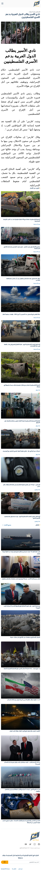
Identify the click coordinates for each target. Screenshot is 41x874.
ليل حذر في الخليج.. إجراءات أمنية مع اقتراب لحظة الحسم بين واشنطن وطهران (22, 790)
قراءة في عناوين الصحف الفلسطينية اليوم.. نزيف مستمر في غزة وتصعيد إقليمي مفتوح (22, 517)
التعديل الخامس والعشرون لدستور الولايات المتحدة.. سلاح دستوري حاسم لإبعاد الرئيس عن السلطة (21, 822)
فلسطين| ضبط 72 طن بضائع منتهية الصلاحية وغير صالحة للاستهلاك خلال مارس (21, 485)
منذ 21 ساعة (37, 318)
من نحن (20, 869)
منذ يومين (37, 490)
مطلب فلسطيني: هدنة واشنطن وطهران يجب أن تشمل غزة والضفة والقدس (23, 279)
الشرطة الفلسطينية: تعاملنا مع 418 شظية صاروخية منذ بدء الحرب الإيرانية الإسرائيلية (21, 220)
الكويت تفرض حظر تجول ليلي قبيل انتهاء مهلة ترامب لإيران (25, 731)
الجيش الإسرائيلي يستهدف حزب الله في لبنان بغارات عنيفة (25, 637)
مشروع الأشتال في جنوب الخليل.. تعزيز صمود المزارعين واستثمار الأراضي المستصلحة (22, 248)
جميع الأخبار (6, 525)
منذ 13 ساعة (37, 224)
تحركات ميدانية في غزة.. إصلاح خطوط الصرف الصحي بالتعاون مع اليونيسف (21, 451)
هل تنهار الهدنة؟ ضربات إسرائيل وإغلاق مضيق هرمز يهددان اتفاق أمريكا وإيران (21, 553)
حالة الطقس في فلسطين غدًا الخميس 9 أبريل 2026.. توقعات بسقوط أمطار (21, 314)
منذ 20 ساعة (37, 252)
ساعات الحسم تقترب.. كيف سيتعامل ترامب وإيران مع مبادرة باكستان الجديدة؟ (22, 763)
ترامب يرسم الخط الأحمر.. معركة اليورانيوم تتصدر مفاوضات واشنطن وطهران (21, 579)
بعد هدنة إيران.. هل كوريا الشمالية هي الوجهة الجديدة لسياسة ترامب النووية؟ (22, 607)
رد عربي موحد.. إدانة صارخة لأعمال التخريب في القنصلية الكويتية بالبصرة (22, 669)
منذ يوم (38, 390)
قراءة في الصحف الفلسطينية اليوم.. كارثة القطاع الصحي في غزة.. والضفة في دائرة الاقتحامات (22, 345)
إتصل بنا (14, 869)
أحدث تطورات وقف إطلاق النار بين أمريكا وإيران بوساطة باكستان (23, 700)
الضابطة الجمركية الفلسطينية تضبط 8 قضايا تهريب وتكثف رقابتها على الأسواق (22, 422)
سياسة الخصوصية (5, 869)
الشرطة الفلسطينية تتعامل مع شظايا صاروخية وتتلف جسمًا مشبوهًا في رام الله (22, 386)
